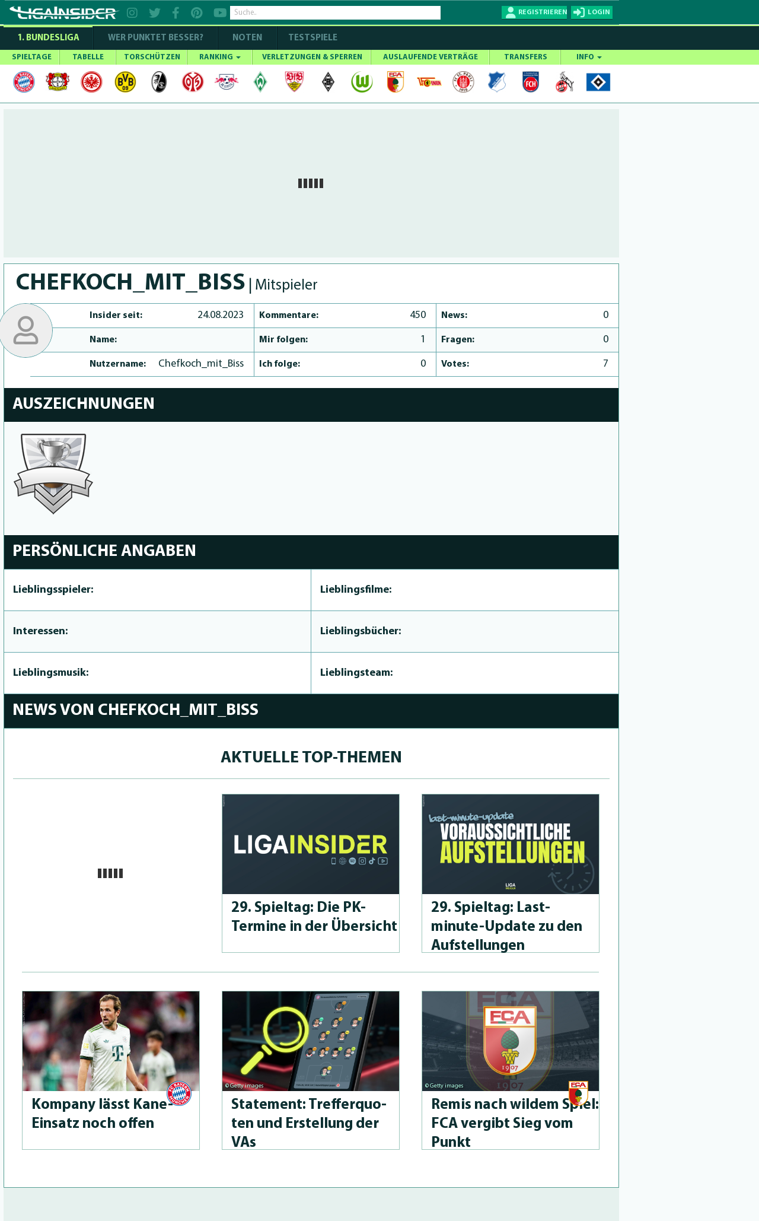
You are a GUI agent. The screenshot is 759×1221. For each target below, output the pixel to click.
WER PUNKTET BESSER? (155, 38)
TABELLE (88, 57)
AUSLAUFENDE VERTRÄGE (430, 57)
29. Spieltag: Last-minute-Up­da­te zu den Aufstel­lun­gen (506, 927)
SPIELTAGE (32, 57)
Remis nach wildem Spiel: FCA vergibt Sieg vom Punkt (515, 1124)
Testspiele (312, 38)
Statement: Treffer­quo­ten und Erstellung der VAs (309, 1124)
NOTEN (247, 38)
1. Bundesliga (48, 38)
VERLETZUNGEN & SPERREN (312, 57)
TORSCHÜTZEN (152, 57)
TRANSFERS (525, 57)
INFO (589, 57)
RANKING (220, 57)
